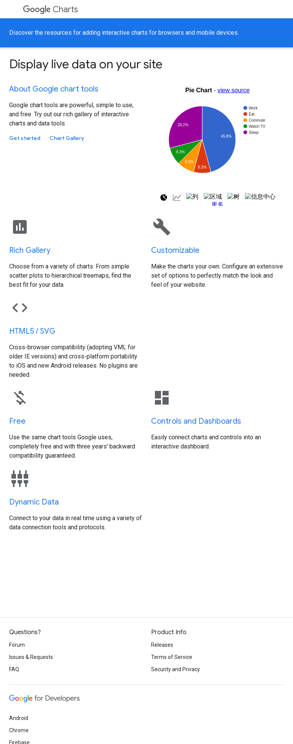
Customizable (175, 250)
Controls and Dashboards (196, 421)
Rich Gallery (29, 250)
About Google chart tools (53, 89)
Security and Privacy (175, 669)
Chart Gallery (67, 138)
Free (17, 421)
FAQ (14, 669)
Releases (162, 645)
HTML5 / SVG (32, 331)
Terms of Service (171, 657)
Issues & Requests (31, 657)
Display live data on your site (86, 64)
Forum (17, 645)
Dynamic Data (34, 502)
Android (18, 718)
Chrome (19, 730)
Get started (24, 138)
